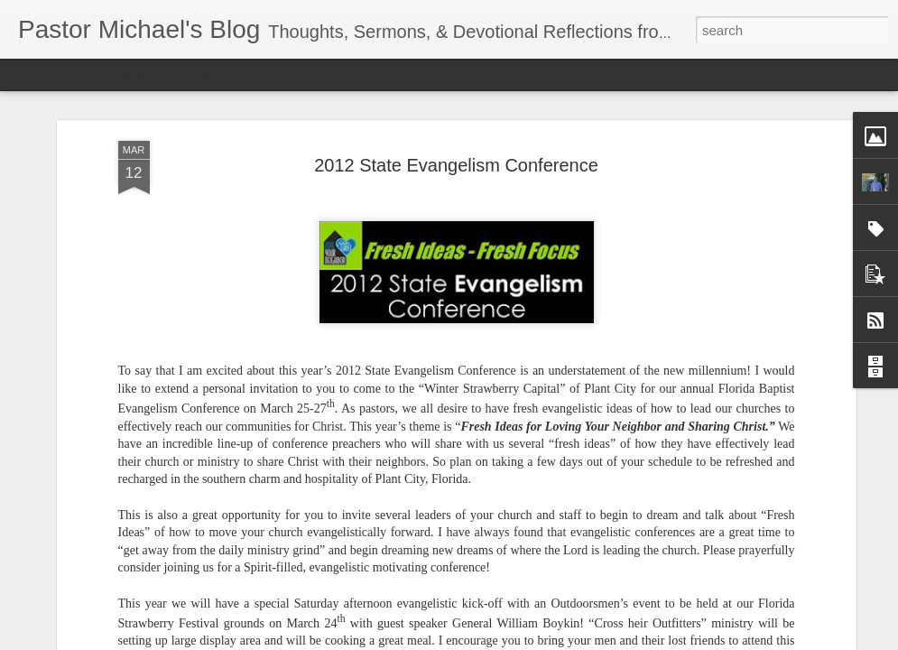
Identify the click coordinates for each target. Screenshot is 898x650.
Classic (29, 74)
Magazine (147, 74)
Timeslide (388, 74)
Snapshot (322, 74)
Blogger (506, 640)
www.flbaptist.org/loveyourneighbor (644, 571)
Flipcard (84, 74)
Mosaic (207, 74)
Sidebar (261, 74)
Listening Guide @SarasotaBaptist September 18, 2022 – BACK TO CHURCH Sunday (361, 594)
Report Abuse (558, 640)
